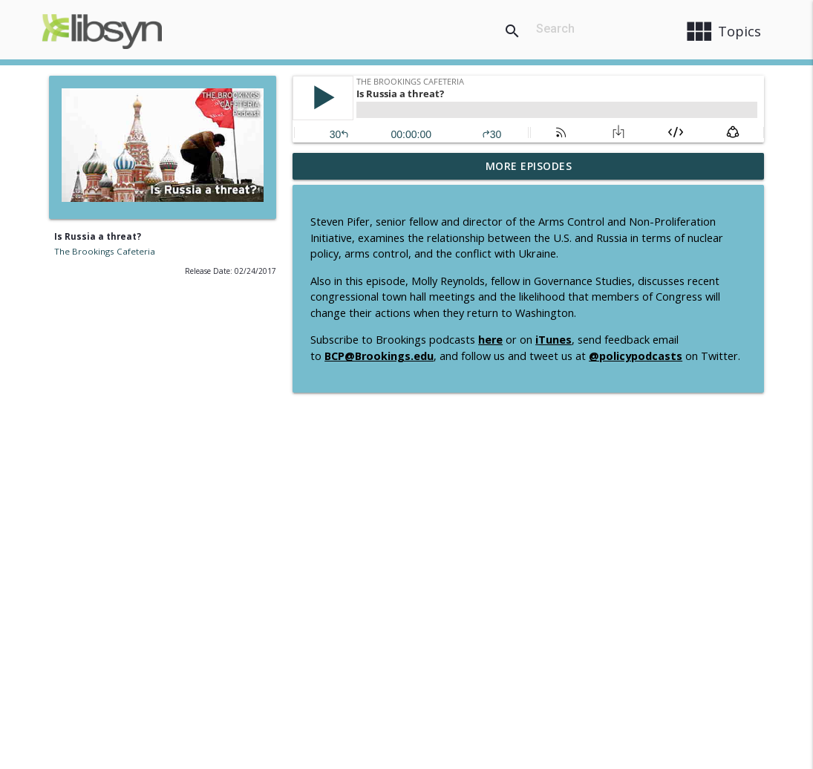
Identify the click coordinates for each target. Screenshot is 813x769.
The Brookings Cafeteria (104, 251)
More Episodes (529, 166)
